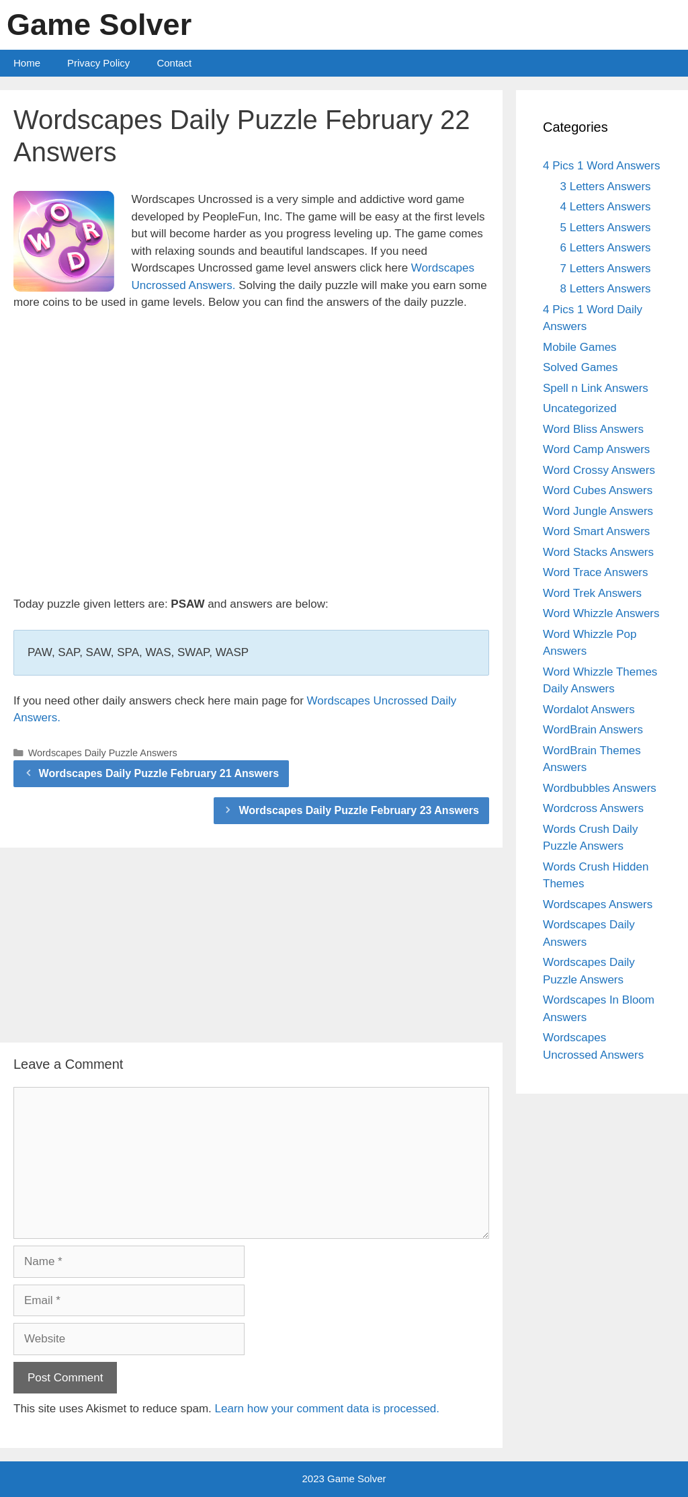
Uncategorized (580, 408)
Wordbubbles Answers (599, 788)
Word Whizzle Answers (601, 613)
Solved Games (580, 367)
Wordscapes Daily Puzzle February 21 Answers (159, 773)
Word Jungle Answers (598, 511)
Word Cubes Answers (597, 490)
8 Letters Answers (605, 288)
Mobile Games (580, 347)
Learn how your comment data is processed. (327, 1408)
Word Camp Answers (596, 449)
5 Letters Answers (605, 227)
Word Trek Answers (592, 593)
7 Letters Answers (605, 268)
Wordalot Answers (589, 709)
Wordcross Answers (593, 808)
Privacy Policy (98, 63)
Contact (174, 63)
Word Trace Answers (595, 572)
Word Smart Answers (596, 531)
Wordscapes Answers (597, 904)
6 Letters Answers (605, 247)
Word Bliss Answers (593, 429)
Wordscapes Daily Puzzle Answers (102, 752)
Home (26, 63)
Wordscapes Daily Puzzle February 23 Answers (359, 810)
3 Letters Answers (605, 186)
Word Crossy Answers (599, 470)
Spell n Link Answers (595, 388)
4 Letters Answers (605, 206)
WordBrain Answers (593, 729)
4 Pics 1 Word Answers (601, 165)
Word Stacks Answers (598, 552)
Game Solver (99, 24)
